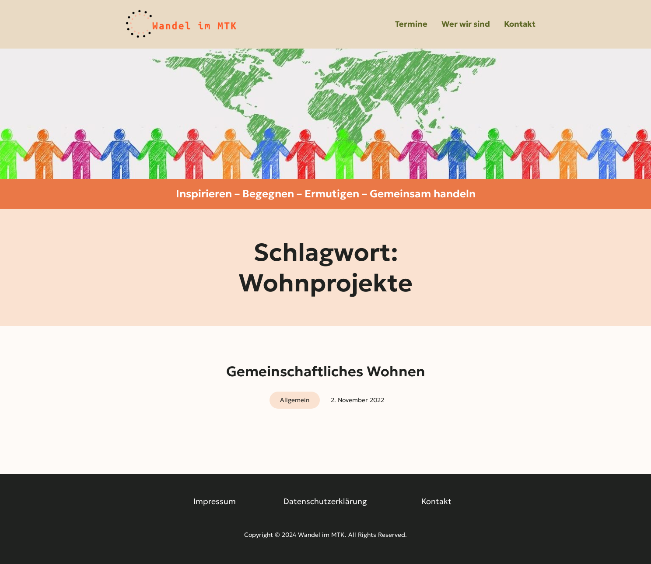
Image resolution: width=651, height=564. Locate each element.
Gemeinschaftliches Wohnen (325, 371)
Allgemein (294, 400)
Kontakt (436, 501)
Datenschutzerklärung (325, 501)
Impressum (214, 501)
